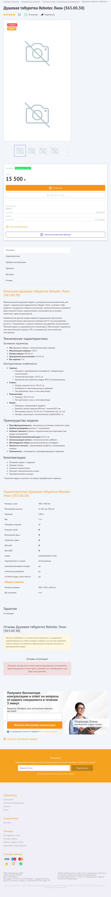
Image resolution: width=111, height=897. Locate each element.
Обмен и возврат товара (13, 842)
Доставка (7, 822)
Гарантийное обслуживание (14, 845)
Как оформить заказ (11, 835)
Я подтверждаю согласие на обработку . (32, 731)
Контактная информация (13, 803)
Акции (6, 810)
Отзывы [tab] (9, 280)
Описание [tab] (10, 250)
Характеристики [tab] (13, 256)
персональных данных (48, 731)
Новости (6, 806)
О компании (8, 799)
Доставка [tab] (10, 274)
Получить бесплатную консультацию (35, 725)
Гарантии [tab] (10, 268)
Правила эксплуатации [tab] (16, 262)
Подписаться (82, 768)
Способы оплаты (10, 839)
